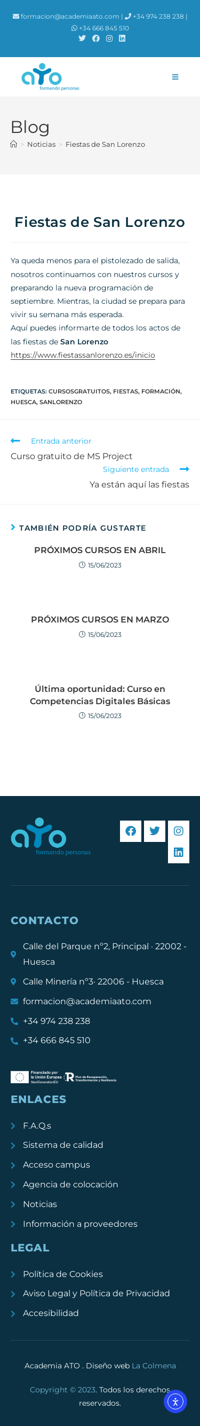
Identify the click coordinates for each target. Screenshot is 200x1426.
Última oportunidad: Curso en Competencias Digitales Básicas (100, 695)
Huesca (23, 402)
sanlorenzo (60, 402)
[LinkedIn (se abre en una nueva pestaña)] (120, 38)
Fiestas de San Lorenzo (105, 144)
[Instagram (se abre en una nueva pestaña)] (109, 38)
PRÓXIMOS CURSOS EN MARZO (100, 619)
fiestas (125, 391)
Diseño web (131, 1365)
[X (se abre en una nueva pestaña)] (82, 38)
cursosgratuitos (79, 391)
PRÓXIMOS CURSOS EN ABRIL (100, 550)
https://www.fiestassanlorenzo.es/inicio (83, 355)
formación (160, 391)
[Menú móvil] (175, 77)
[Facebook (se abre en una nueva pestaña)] (96, 38)
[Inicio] (13, 144)
